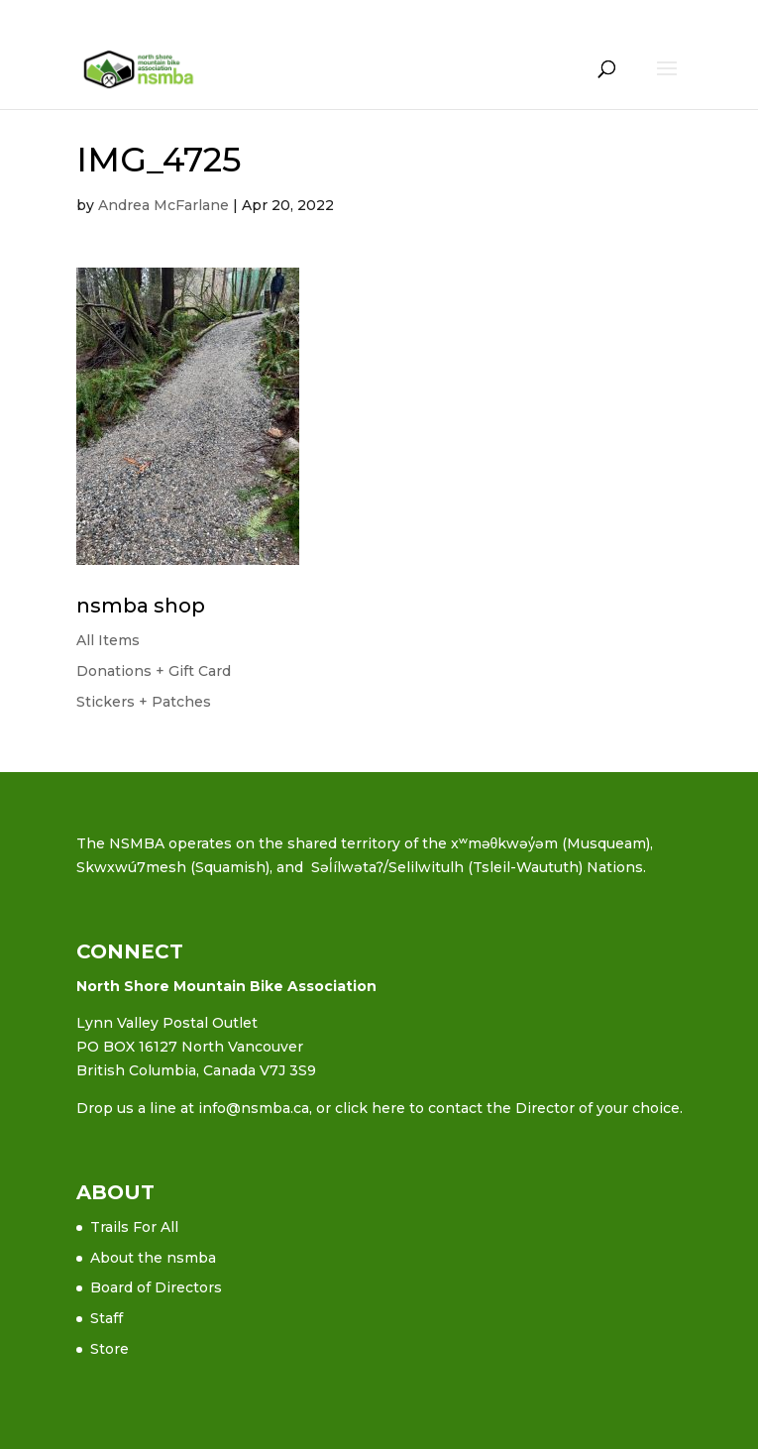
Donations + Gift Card (153, 671)
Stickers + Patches (143, 702)
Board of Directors (156, 1287)
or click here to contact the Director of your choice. (499, 1108)
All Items (108, 640)
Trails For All (134, 1227)
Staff (106, 1318)
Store (109, 1349)
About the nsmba (153, 1258)
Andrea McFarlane (163, 205)
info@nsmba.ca (253, 1108)
